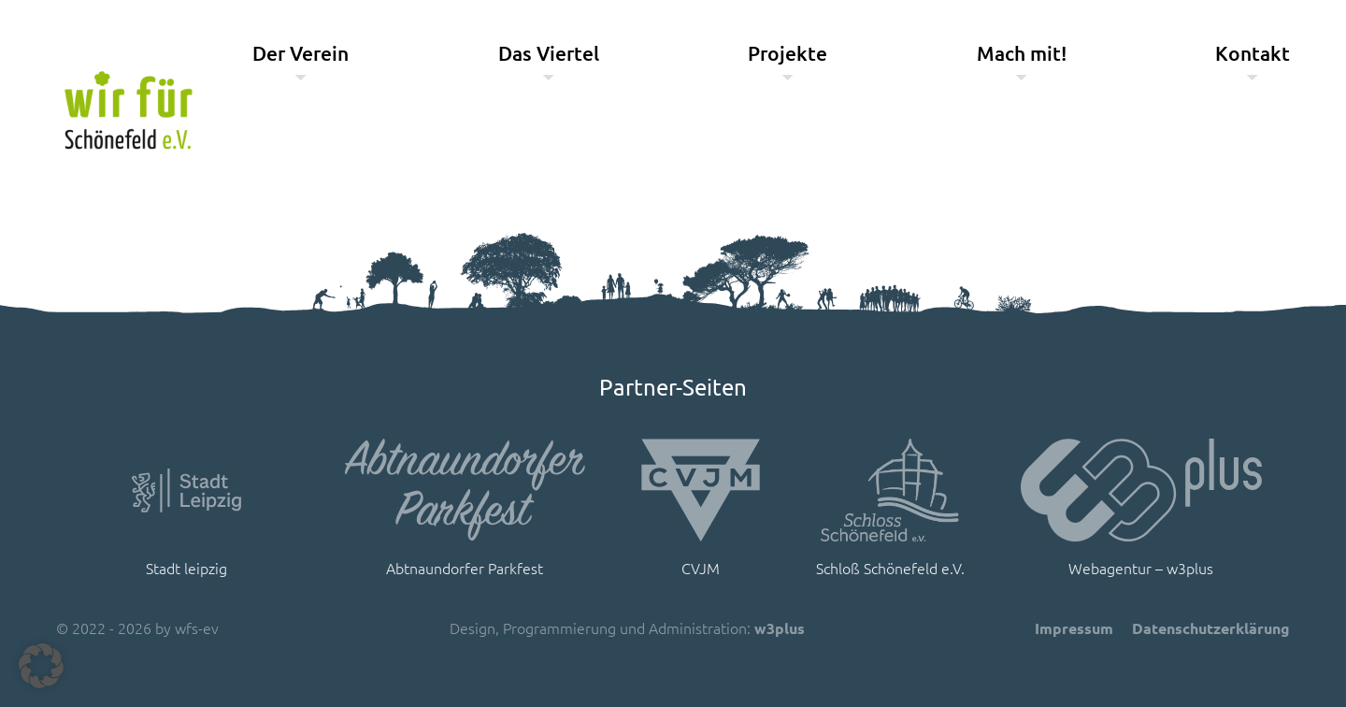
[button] (41, 666)
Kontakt (1252, 52)
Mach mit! (1022, 52)
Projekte (787, 52)
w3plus (779, 628)
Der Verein (300, 52)
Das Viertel (548, 52)
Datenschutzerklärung (1211, 628)
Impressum (1074, 628)
